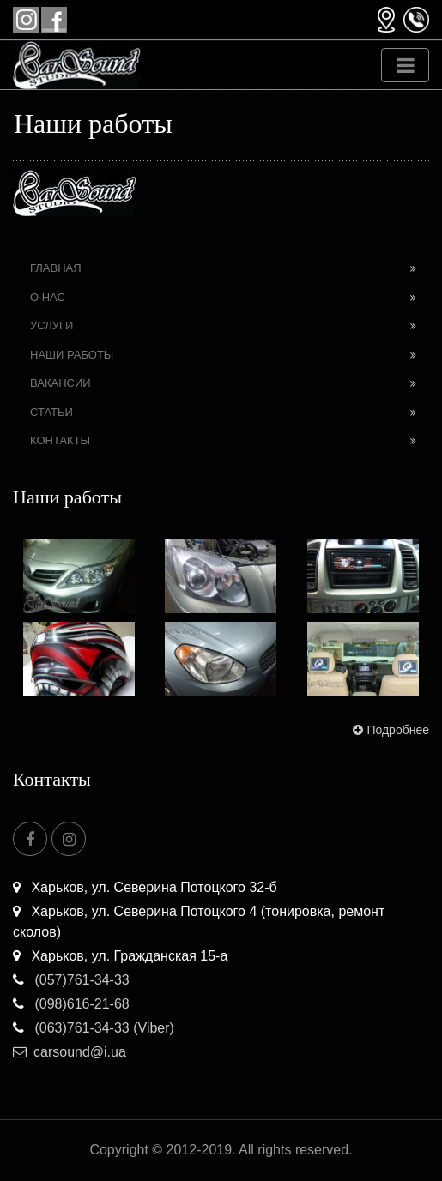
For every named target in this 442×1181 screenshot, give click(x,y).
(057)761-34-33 (71, 980)
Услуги (51, 325)
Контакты (60, 440)
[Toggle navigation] (405, 65)
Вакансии (60, 383)
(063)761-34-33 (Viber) (93, 1028)
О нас (47, 297)
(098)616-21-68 (71, 1004)
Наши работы (71, 354)
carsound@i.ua (69, 1052)
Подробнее (389, 730)
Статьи (51, 412)
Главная (56, 268)
